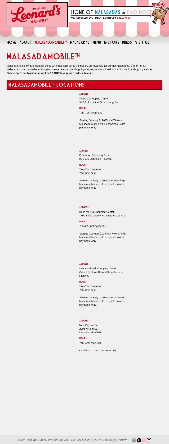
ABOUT (25, 42)
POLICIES (98, 440)
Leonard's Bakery (37, 14)
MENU (97, 42)
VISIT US (142, 42)
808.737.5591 (124, 17)
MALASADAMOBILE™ (51, 42)
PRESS (127, 42)
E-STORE (111, 42)
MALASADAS (80, 42)
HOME (11, 42)
